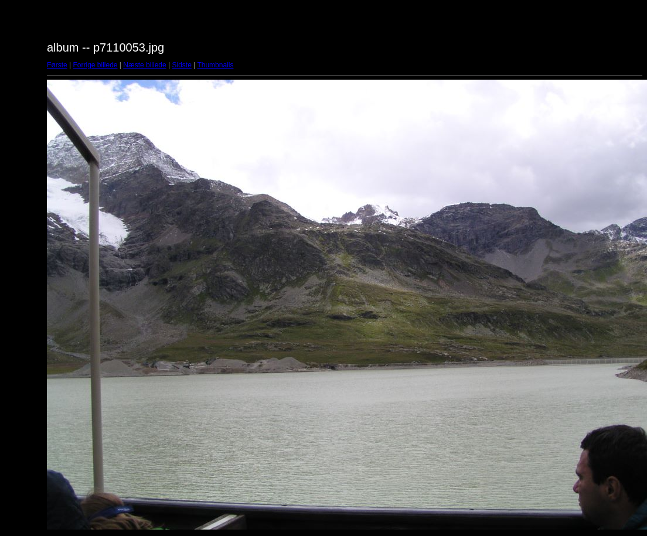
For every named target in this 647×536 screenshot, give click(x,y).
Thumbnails (215, 65)
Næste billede (144, 65)
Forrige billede (95, 65)
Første (57, 65)
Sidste (181, 65)
